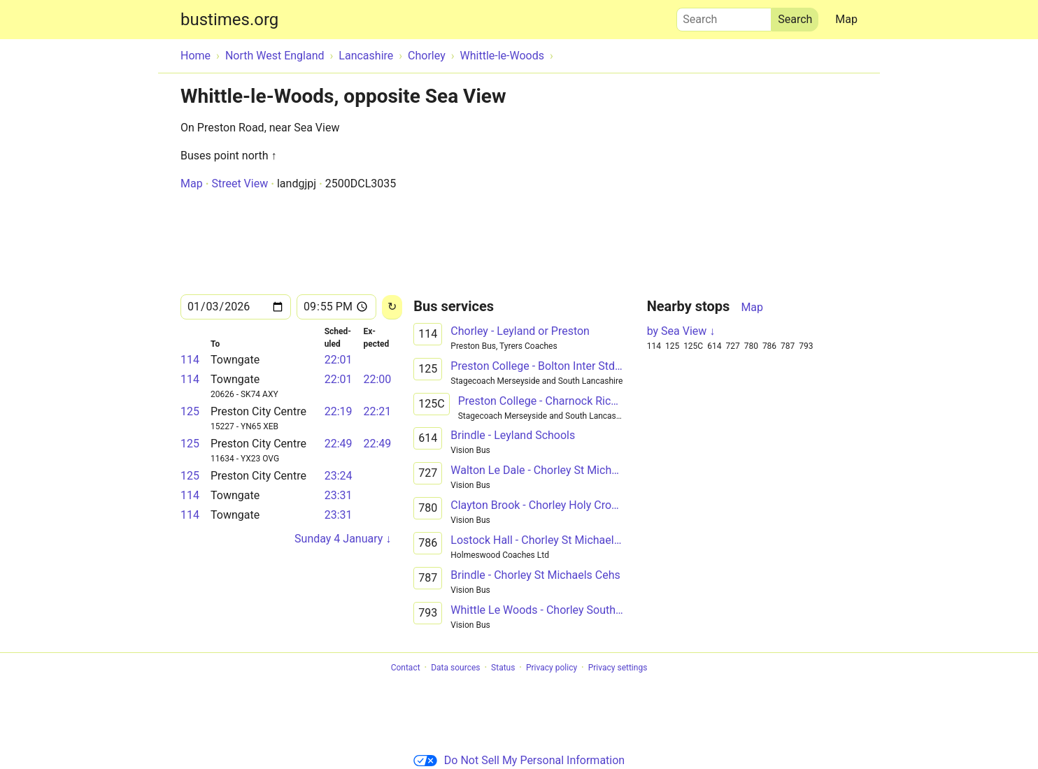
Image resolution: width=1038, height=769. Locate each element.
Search (724, 16)
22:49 (339, 443)
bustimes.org (229, 19)
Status (503, 668)
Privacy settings (618, 668)
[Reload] (392, 307)
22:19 (339, 411)
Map (846, 19)
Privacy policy (551, 668)
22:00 (377, 379)
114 (189, 359)
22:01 (339, 359)
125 (189, 411)
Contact (405, 668)
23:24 (339, 475)
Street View (239, 183)
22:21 (377, 411)
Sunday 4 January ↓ (342, 538)
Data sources (455, 668)
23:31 (339, 495)
